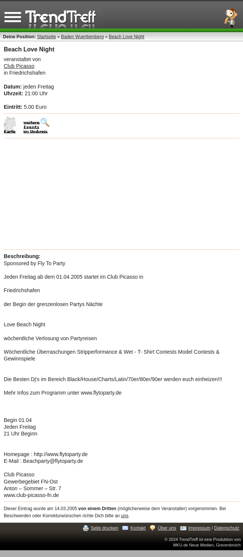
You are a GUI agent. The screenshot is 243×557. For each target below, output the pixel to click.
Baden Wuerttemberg (82, 36)
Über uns (167, 528)
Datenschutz (226, 528)
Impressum (199, 528)
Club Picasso (19, 66)
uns (124, 515)
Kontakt (138, 528)
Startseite (46, 36)
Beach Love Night (126, 36)
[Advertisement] (121, 193)
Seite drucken (104, 528)
